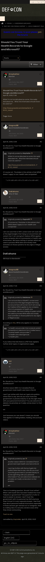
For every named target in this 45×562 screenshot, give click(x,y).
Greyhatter (17, 519)
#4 (40, 286)
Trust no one (7, 514)
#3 (41, 208)
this (14, 323)
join (40, 32)
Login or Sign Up (37, 2)
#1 (41, 90)
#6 (41, 447)
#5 (41, 377)
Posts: (11, 84)
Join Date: (12, 82)
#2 (41, 142)
